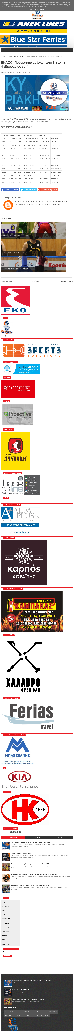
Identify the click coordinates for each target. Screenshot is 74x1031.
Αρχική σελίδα (36, 264)
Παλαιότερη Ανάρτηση (66, 264)
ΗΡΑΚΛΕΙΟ (5, 906)
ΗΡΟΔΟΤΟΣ (6, 910)
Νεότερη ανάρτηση (6, 264)
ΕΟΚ (3, 897)
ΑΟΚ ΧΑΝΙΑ (5, 889)
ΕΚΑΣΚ (20, 72)
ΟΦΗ (3, 922)
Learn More (34, 9)
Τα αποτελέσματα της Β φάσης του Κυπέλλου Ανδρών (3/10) (30, 982)
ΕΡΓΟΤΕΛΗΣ (6, 901)
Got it (42, 9)
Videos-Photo (6, 927)
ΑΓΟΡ (4, 885)
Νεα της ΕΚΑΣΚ (27, 72)
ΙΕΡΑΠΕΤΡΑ (6, 914)
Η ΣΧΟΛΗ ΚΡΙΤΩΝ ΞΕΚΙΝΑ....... (21, 972)
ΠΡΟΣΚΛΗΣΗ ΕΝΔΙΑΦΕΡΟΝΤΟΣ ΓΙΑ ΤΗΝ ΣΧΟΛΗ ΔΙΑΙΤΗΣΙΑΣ (31, 963)
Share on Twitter (28, 189)
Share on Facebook (9, 189)
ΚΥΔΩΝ (4, 918)
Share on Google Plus (47, 189)
